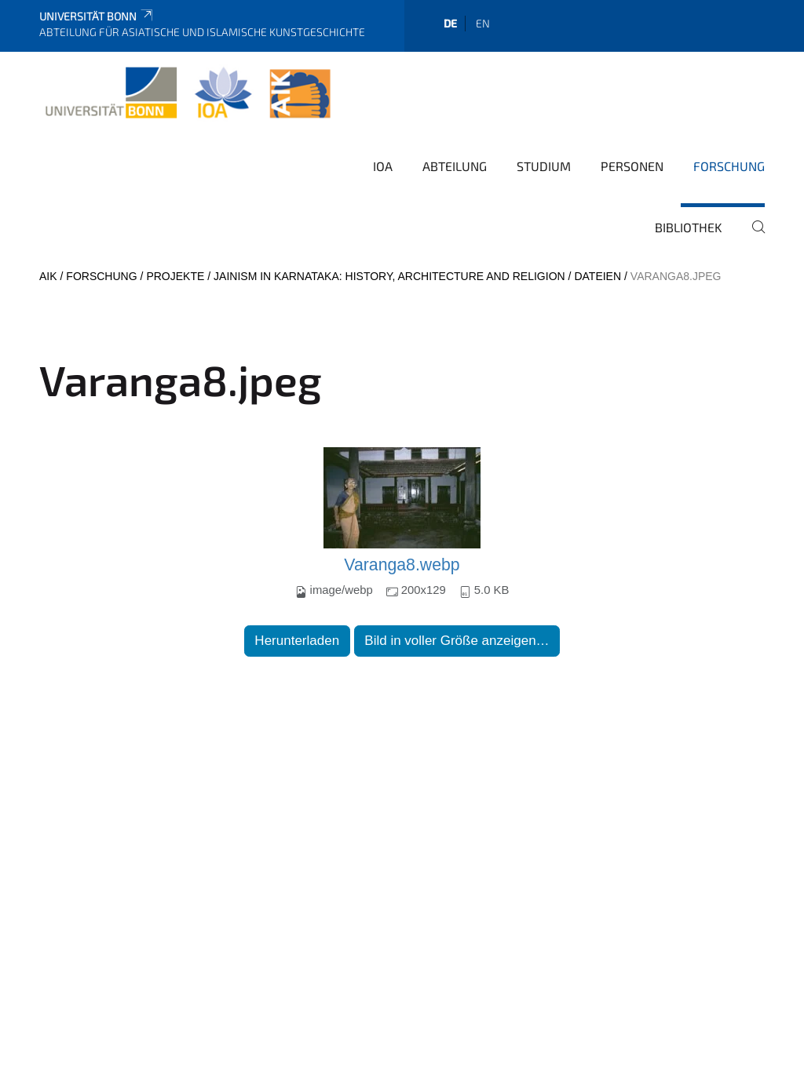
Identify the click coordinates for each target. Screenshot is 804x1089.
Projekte (175, 276)
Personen (632, 165)
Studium (544, 165)
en (483, 23)
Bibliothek (688, 227)
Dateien (597, 276)
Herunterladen (296, 640)
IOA (383, 165)
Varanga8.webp (401, 564)
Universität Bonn (97, 16)
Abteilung (454, 165)
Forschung (729, 165)
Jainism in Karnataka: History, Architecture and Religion (389, 276)
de (450, 23)
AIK (48, 276)
